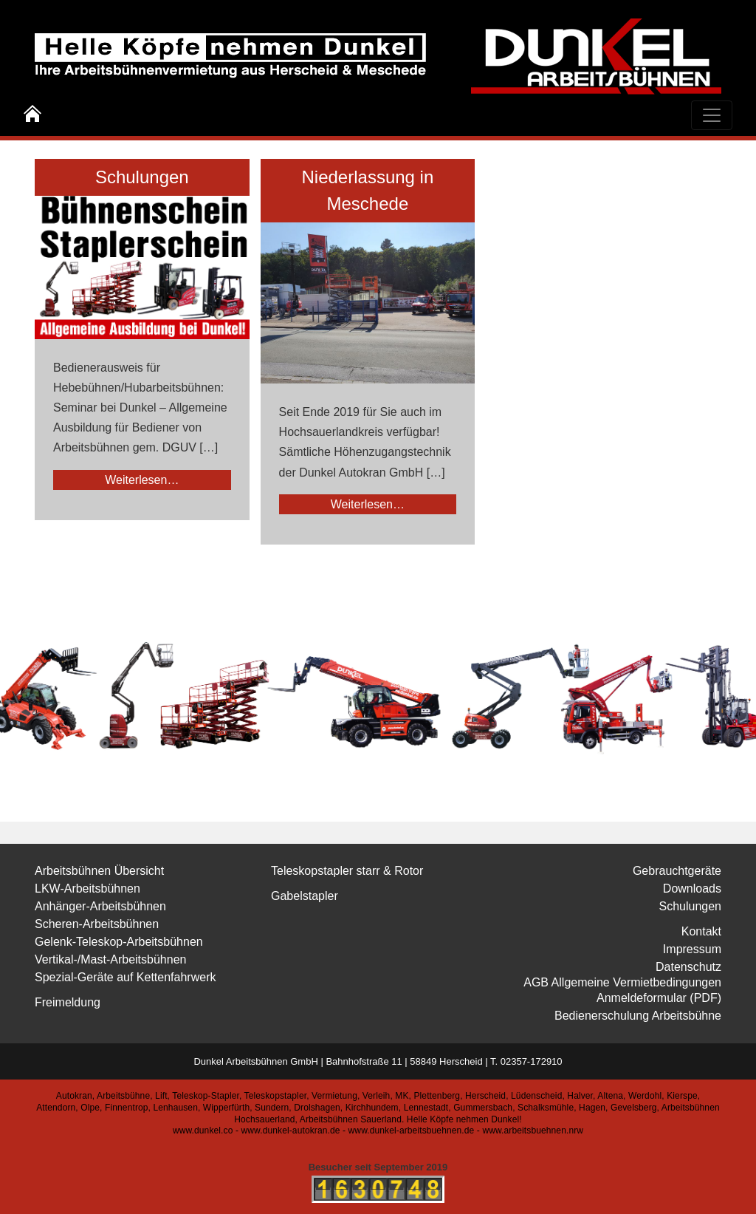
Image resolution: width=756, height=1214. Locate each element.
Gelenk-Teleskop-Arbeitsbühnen (119, 941)
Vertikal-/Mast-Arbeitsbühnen (110, 959)
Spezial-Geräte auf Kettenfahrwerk (125, 977)
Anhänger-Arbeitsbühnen (100, 906)
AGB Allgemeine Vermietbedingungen (622, 982)
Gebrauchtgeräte (677, 871)
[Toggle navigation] (711, 115)
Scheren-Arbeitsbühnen (97, 924)
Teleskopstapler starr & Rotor (347, 871)
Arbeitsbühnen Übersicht (99, 871)
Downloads (692, 888)
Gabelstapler (304, 896)
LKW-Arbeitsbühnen (87, 888)
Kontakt (701, 931)
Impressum (692, 949)
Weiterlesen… (142, 480)
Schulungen (142, 177)
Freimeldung (67, 1002)
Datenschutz (688, 967)
